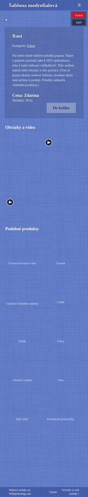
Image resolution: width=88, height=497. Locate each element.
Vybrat (79, 15)
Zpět (79, 22)
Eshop (31, 96)
